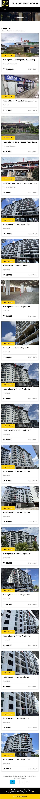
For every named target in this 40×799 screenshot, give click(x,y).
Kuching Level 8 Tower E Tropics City (16, 348)
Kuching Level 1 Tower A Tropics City (16, 307)
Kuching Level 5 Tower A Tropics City (16, 718)
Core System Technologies (24, 790)
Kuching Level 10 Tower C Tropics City (16, 554)
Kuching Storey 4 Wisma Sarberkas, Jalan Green (20, 101)
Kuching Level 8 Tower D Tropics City (16, 471)
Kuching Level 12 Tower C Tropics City (16, 266)
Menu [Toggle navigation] (4, 9)
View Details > (32, 69)
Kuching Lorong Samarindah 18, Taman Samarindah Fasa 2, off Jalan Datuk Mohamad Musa (20, 142)
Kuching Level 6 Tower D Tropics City (16, 513)
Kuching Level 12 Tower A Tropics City (16, 636)
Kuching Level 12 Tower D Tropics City (17, 389)
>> (27, 782)
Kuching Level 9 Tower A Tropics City (16, 677)
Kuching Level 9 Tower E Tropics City (16, 759)
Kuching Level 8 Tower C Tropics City (16, 224)
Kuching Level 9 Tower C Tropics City (16, 595)
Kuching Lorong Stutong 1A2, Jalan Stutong (19, 60)
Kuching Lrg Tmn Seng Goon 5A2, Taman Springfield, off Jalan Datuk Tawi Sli (20, 183)
